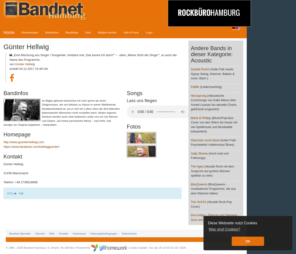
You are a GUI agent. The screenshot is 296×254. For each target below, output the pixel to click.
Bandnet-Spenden (20, 233)
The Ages (197, 166)
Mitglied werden (107, 32)
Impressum (79, 233)
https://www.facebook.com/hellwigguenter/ (31, 146)
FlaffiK (195, 87)
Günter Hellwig (25, 64)
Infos (88, 32)
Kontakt (63, 233)
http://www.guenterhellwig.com (23, 142)
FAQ (51, 233)
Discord (39, 233)
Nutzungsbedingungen (103, 233)
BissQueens (199, 184)
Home (9, 32)
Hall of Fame (131, 32)
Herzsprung (198, 95)
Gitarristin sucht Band (205, 140)
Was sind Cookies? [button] (224, 229)
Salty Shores (199, 153)
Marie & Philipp (201, 118)
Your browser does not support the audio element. (161, 112)
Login (149, 32)
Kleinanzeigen (30, 32)
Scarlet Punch (200, 69)
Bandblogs (72, 32)
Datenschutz (129, 233)
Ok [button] (248, 241)
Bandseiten (52, 32)
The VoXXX (198, 202)
